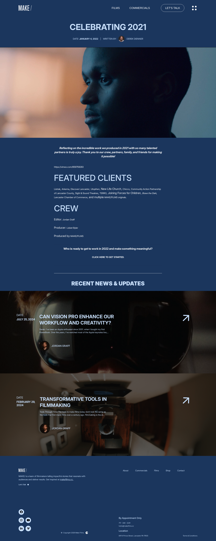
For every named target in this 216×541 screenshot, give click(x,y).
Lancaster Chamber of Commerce (70, 197)
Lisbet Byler (72, 227)
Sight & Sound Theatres (86, 193)
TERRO (103, 193)
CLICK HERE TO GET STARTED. (108, 257)
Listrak (57, 189)
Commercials (139, 7)
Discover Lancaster (80, 189)
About (125, 470)
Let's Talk (172, 7)
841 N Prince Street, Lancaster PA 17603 (133, 536)
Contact (181, 470)
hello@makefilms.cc (126, 526)
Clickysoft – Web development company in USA (87, 533)
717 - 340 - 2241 (124, 523)
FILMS (116, 7)
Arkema (65, 189)
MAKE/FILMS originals (115, 197)
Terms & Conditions (190, 536)
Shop (168, 470)
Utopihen (95, 189)
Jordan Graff (69, 219)
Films (156, 470)
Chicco (126, 189)
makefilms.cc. (66, 479)
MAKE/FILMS (76, 236)
